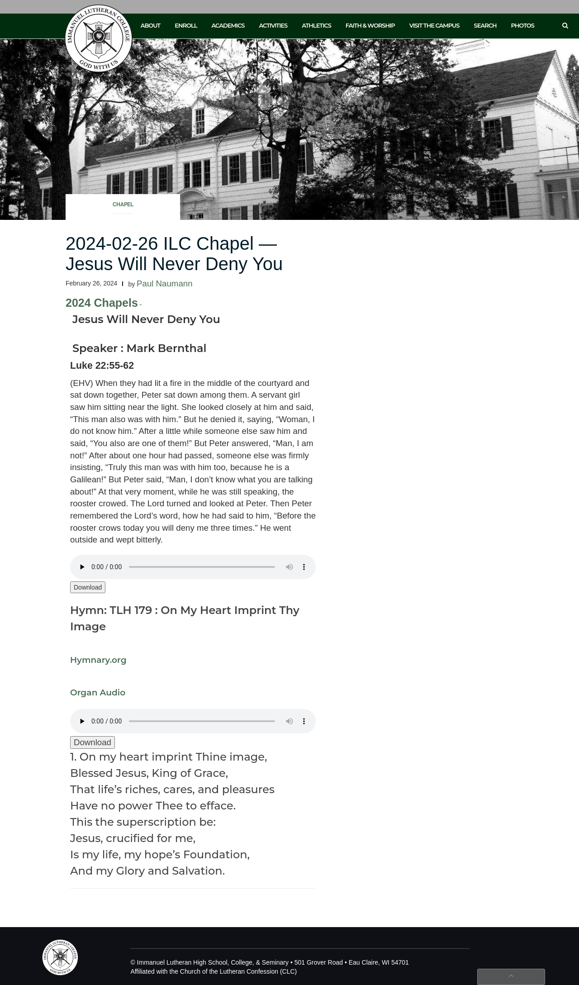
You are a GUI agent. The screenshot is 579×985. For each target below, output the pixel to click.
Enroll (186, 25)
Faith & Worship (370, 25)
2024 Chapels (102, 302)
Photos (522, 25)
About (151, 25)
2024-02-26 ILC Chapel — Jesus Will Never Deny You (174, 253)
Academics (227, 25)
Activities (273, 25)
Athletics (316, 25)
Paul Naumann (164, 283)
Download (88, 587)
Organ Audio (97, 692)
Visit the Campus (434, 25)
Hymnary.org (98, 660)
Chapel (123, 204)
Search (485, 25)
